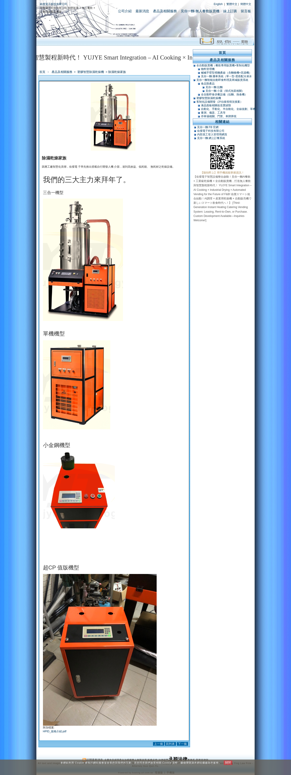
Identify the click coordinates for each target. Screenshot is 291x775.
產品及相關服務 (165, 11)
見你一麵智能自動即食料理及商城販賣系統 (222, 80)
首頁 (42, 72)
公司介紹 (125, 11)
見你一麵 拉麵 (214, 87)
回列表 (170, 743)
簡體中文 (245, 4)
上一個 (158, 743)
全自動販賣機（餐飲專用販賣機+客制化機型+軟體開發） (223, 65)
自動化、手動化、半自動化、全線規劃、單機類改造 (228, 109)
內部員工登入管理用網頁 (212, 134)
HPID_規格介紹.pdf (54, 731)
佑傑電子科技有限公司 (53, 4)
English (218, 4)
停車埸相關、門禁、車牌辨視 (218, 116)
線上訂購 (230, 11)
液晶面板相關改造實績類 (216, 105)
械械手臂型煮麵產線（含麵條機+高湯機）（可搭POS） (226, 72)
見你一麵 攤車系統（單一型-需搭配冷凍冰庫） (226, 76)
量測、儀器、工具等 (213, 112)
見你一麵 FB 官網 (207, 127)
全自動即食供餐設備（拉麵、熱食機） (224, 94)
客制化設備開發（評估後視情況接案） (219, 101)
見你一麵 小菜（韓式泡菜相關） (225, 90)
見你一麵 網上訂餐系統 (211, 138)
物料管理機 (208, 69)
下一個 (182, 743)
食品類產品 (208, 83)
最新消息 (142, 11)
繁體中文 (231, 4)
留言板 (246, 11)
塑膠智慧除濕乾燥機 (91, 72)
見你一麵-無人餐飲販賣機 (200, 11)
